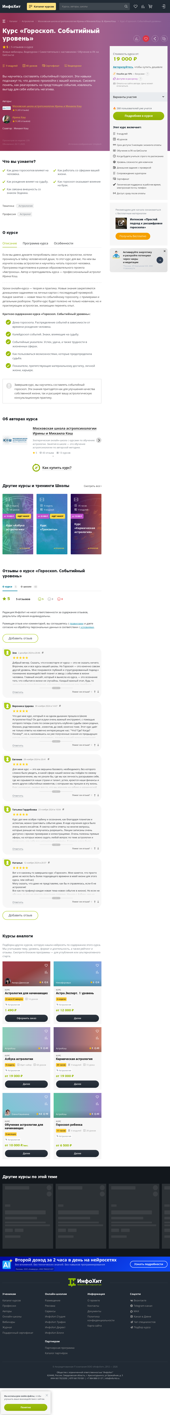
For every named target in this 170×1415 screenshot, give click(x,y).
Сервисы (50, 1311)
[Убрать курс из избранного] (146, 38)
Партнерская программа (59, 1347)
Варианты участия (138, 97)
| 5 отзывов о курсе (21, 47)
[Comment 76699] (60, 706)
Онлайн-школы (12, 1316)
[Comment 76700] (43, 652)
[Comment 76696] (49, 862)
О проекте (93, 1300)
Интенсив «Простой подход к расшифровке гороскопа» (146, 223)
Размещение (52, 1300)
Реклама (50, 1305)
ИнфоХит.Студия (55, 1316)
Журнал (7, 1327)
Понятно (26, 1407)
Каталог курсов (11, 1300)
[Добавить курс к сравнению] (136, 38)
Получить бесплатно (133, 236)
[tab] (51, 456)
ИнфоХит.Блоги (54, 1332)
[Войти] (163, 6)
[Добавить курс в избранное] (46, 965)
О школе (29, 586)
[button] (52, 467)
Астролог (25, 214)
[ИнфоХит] (11, 6)
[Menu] (30, 6)
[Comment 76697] (63, 809)
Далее (77, 1018)
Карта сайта (94, 1325)
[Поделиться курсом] (155, 38)
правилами (77, 623)
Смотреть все (92, 486)
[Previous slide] (5, 440)
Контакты (93, 1305)
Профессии (9, 1305)
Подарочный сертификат (17, 1332)
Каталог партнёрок (56, 1353)
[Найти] (126, 6)
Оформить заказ (26, 1018)
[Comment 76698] (48, 759)
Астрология (26, 205)
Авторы (7, 1311)
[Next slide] (98, 440)
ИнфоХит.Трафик (55, 1322)
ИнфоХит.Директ (55, 1327)
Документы (94, 1311)
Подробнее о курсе (139, 116)
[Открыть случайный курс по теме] (164, 38)
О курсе (9, 586)
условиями (87, 627)
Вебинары (8, 1322)
